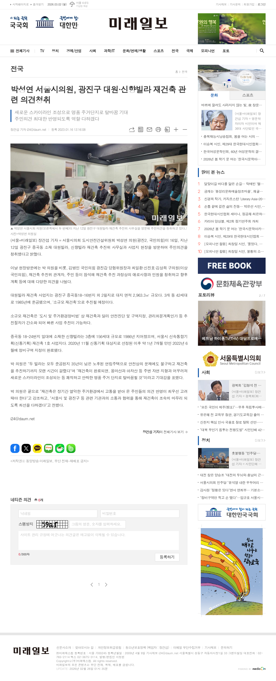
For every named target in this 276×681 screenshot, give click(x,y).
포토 (225, 50)
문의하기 (226, 648)
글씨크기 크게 (176, 129)
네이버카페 (59, 448)
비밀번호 (109, 513)
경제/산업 (73, 50)
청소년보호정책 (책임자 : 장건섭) (147, 648)
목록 (140, 129)
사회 (92, 50)
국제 (189, 50)
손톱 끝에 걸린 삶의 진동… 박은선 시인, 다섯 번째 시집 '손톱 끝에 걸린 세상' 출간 (235, 206)
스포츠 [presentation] (247, 95)
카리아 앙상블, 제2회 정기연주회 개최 (231, 221)
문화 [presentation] (214, 95)
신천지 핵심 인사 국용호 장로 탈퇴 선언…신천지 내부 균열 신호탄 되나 (233, 422)
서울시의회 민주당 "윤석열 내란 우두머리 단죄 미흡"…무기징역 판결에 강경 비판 (233, 482)
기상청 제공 (82, 6)
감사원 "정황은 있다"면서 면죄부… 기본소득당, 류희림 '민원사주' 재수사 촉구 (233, 490)
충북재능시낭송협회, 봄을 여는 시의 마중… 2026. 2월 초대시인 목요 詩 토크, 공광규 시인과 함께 (232, 136)
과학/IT (109, 50)
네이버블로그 (48, 448)
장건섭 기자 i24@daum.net (28, 129)
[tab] (214, 95)
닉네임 (25, 513)
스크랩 (167, 129)
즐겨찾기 (38, 4)
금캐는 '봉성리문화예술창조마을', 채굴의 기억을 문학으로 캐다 (235, 191)
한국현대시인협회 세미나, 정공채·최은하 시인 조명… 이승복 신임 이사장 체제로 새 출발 (235, 214)
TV (42, 50)
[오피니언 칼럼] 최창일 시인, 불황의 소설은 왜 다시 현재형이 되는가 (235, 251)
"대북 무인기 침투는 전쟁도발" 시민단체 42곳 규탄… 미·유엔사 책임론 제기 (233, 429)
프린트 (158, 129)
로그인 (262, 4)
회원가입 (249, 4)
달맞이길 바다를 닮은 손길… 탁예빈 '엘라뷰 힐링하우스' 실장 (235, 184)
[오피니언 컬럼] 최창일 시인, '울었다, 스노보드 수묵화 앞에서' (235, 244)
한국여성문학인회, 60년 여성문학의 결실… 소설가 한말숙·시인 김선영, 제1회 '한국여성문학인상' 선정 (232, 151)
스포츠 (158, 50)
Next (259, 323)
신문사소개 (63, 648)
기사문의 (235, 4)
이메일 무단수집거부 (186, 648)
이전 (92, 585)
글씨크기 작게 (184, 129)
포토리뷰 (206, 295)
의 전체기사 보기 (163, 431)
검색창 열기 (260, 50)
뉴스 (212, 172)
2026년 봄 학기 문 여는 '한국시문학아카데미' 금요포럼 (232, 159)
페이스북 (15, 448)
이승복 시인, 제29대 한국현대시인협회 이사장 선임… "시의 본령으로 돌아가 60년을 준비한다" (232, 143)
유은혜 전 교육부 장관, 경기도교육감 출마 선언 (233, 414)
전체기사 (22, 50)
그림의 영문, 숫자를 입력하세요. (96, 524)
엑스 (26, 448)
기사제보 (221, 4)
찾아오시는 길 (84, 648)
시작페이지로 (20, 4)
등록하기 (167, 557)
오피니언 (208, 50)
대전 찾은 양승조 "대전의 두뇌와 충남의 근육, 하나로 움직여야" (233, 474)
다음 (106, 585)
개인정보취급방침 (109, 648)
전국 (175, 50)
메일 (149, 129)
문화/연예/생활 (134, 50)
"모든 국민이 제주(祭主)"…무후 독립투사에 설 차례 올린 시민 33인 (233, 407)
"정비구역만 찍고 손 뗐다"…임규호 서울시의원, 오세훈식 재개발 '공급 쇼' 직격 (233, 497)
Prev (204, 323)
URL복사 (131, 129)
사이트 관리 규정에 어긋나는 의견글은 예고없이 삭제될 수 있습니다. (73, 534)
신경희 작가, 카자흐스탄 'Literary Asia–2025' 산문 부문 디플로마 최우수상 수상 (235, 199)
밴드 (71, 448)
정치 (55, 50)
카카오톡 (37, 448)
